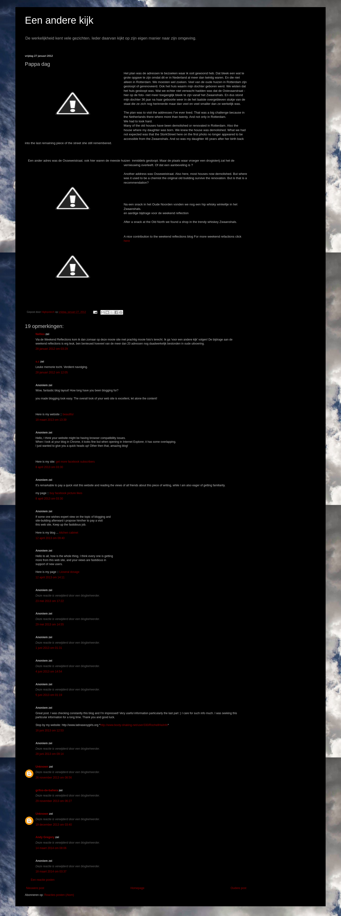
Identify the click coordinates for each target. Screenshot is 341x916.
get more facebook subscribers (75, 461)
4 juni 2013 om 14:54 (49, 671)
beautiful (68, 414)
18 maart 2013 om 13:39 (51, 419)
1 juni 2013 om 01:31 (49, 648)
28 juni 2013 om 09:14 (50, 754)
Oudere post (238, 888)
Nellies (40, 334)
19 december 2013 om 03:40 (54, 824)
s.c (38, 361)
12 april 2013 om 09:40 (50, 538)
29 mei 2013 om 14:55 (50, 624)
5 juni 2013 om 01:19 (49, 695)
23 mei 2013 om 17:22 (50, 601)
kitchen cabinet (68, 532)
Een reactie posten (42, 879)
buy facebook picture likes (65, 493)
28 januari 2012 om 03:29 (52, 348)
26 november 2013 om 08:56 (54, 777)
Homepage (137, 888)
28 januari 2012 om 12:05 (52, 372)
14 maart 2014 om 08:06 (51, 848)
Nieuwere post (35, 888)
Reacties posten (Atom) (59, 895)
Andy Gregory (45, 837)
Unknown (42, 766)
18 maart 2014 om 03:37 (51, 871)
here (127, 241)
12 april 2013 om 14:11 (50, 577)
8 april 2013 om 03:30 (49, 467)
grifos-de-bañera (47, 790)
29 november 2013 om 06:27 (54, 801)
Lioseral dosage (69, 572)
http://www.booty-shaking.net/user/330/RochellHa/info (134, 725)
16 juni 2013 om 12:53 (50, 730)
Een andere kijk (59, 20)
